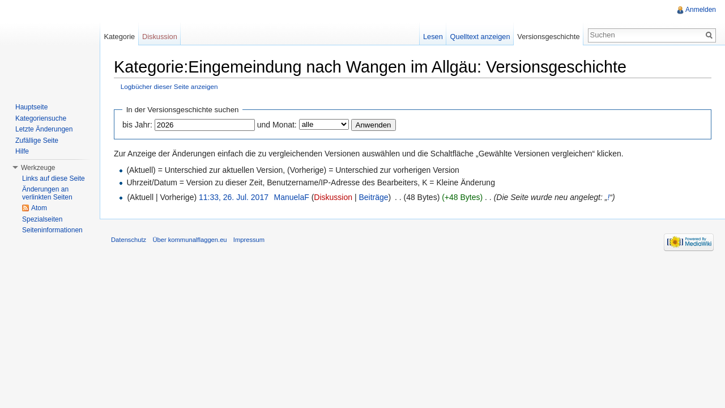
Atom (39, 208)
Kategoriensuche (40, 118)
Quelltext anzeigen (480, 36)
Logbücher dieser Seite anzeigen (169, 86)
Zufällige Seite (36, 140)
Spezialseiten (42, 219)
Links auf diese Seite (53, 178)
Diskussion (333, 197)
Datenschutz (128, 239)
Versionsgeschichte (548, 36)
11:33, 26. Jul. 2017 (233, 197)
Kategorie (119, 36)
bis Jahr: (137, 124)
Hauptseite (31, 107)
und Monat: (277, 124)
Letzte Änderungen (43, 129)
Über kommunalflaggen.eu (189, 239)
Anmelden (700, 10)
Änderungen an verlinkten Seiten (47, 193)
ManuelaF (291, 197)
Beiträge (373, 197)
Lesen (433, 36)
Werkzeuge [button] (38, 168)
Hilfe (22, 151)
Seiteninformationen (52, 230)
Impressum (249, 239)
